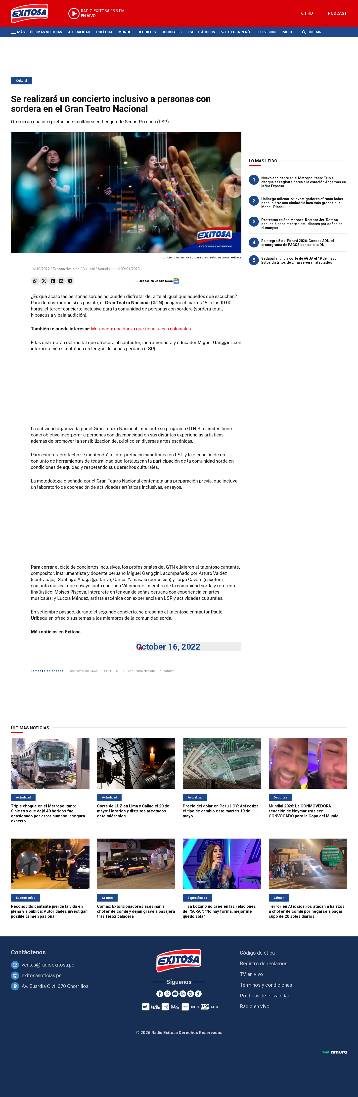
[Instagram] (182, 993)
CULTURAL (112, 671)
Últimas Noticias (46, 32)
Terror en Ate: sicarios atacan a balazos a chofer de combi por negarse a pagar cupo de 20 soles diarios (307, 911)
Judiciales (172, 32)
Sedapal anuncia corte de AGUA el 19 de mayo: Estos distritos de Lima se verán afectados (299, 260)
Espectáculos (201, 32)
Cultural (21, 80)
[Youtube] (175, 993)
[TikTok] (198, 993)
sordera (169, 671)
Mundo (125, 32)
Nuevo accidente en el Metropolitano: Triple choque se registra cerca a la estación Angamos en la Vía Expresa (303, 182)
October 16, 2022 (168, 647)
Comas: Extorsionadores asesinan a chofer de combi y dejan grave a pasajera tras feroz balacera (136, 911)
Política (104, 32)
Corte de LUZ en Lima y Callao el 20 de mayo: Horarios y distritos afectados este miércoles (133, 811)
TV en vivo (251, 974)
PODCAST (337, 13)
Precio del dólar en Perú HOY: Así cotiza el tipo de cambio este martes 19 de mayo (221, 811)
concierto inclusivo (83, 671)
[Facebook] (159, 993)
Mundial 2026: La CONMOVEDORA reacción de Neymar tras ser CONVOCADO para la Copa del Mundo (304, 811)
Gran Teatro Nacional (141, 671)
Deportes (146, 32)
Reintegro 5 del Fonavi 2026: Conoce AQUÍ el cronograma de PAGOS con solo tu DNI (297, 243)
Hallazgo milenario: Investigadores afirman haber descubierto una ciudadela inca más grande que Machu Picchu (302, 203)
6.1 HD (307, 13)
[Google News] (190, 993)
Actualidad (79, 32)
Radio (287, 32)
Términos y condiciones (266, 985)
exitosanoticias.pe (42, 975)
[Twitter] (167, 993)
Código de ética (257, 953)
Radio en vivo (254, 1006)
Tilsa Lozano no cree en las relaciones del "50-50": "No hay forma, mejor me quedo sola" (219, 911)
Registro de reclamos (263, 964)
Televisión (266, 32)
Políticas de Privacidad (265, 996)
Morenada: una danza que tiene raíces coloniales (141, 328)
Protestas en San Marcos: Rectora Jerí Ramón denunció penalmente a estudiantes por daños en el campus (301, 224)
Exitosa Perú (237, 32)
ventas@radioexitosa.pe (48, 965)
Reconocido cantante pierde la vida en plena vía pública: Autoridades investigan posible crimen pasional (49, 911)
